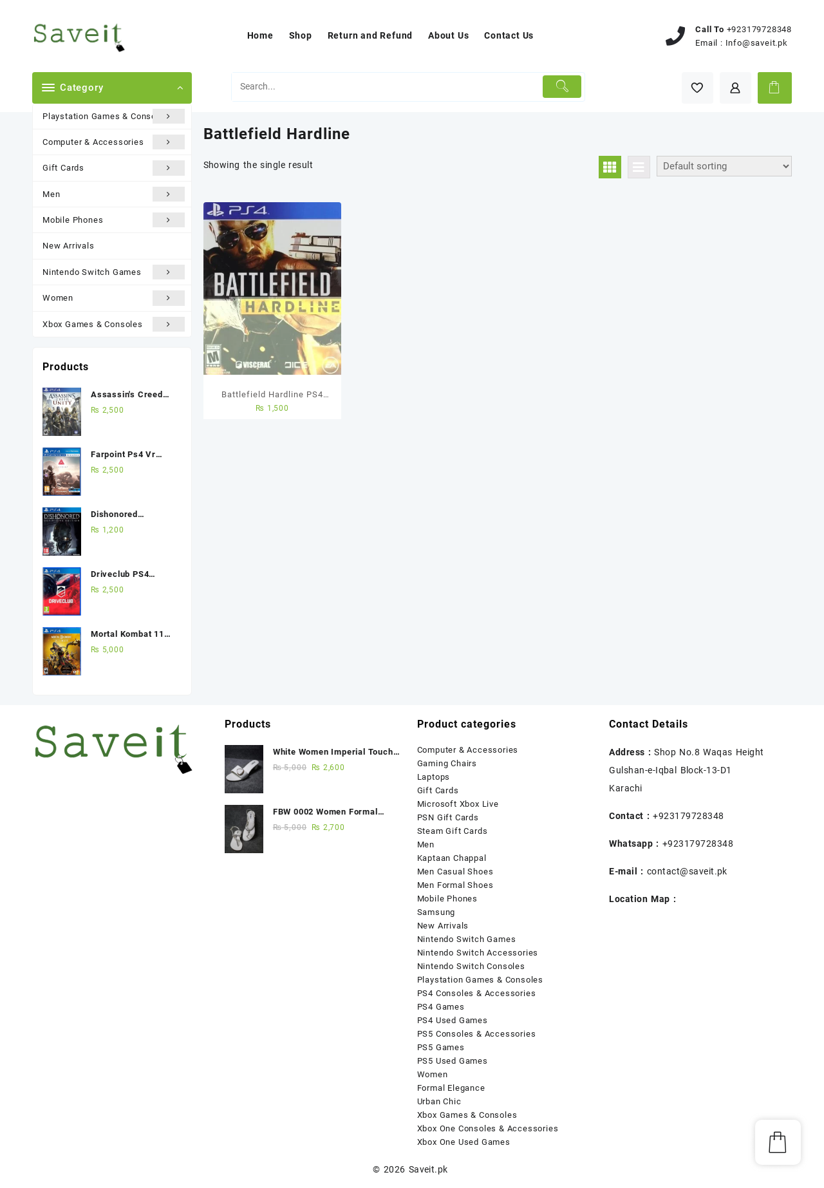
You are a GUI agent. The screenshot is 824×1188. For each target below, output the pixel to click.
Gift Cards (113, 167)
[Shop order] (724, 166)
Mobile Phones (113, 219)
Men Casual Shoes (455, 871)
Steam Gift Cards (452, 831)
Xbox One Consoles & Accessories (488, 1128)
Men (113, 194)
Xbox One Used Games (463, 1142)
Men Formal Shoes (455, 885)
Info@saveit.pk (757, 43)
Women (113, 297)
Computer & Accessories (113, 142)
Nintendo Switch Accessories (478, 952)
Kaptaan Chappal (452, 858)
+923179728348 (759, 29)
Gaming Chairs (447, 763)
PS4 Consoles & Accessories (476, 993)
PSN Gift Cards (448, 817)
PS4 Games (441, 1007)
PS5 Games (441, 1047)
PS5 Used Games (452, 1061)
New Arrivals (68, 245)
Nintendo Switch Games (113, 272)
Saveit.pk (428, 1169)
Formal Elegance (451, 1088)
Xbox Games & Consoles (113, 324)
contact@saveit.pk (687, 871)
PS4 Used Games (452, 1020)
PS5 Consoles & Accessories (476, 1034)
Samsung (436, 912)
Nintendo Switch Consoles (471, 966)
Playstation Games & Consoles (113, 116)
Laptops (434, 777)
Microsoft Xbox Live (458, 804)
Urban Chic (439, 1101)
